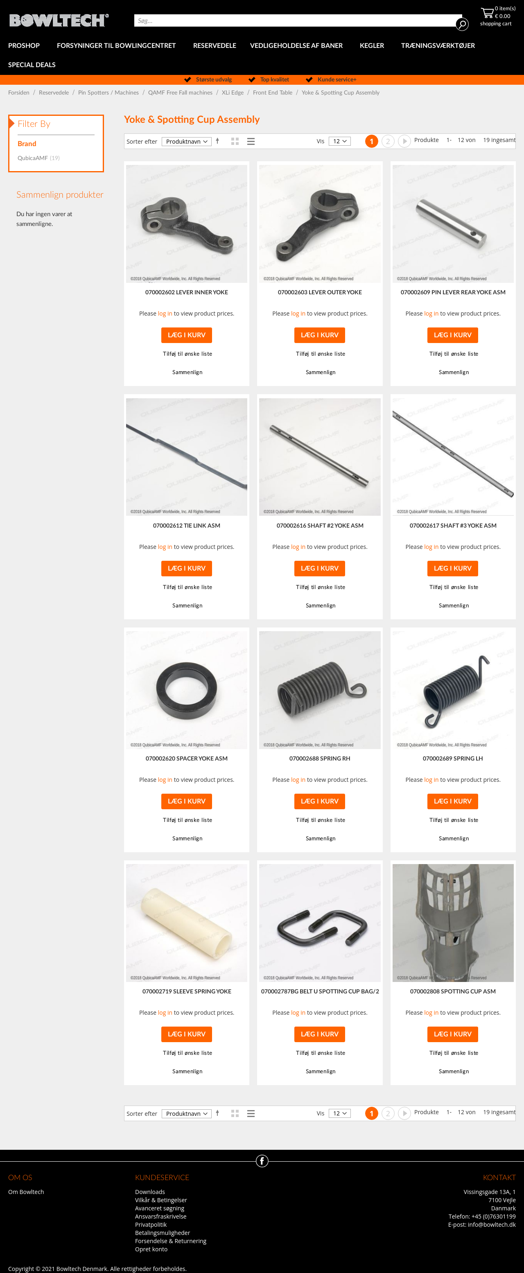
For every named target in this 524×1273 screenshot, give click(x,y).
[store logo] (59, 18)
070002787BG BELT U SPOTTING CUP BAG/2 (320, 992)
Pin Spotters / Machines (109, 93)
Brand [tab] (27, 143)
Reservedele (54, 93)
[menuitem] (25, 46)
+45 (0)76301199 (494, 1216)
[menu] (262, 55)
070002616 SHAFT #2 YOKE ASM (320, 526)
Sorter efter (141, 141)
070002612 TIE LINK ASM (186, 526)
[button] (186, 354)
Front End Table (273, 93)
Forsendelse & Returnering (170, 1241)
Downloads (150, 1192)
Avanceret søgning (159, 1208)
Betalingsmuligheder (162, 1233)
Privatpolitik (151, 1224)
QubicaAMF (41, 158)
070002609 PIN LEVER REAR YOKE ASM (453, 293)
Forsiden (19, 93)
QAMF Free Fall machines (181, 93)
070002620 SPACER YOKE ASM (187, 759)
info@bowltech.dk (492, 1224)
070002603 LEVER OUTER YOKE (320, 293)
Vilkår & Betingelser (161, 1200)
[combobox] (298, 20)
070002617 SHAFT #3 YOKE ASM (453, 526)
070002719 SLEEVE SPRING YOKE (186, 992)
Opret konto (151, 1249)
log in (165, 313)
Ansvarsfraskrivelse (161, 1216)
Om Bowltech (26, 1192)
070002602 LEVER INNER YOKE (186, 293)
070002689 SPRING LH (453, 759)
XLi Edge (233, 93)
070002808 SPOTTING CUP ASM (453, 992)
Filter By (34, 124)
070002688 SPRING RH (319, 759)
